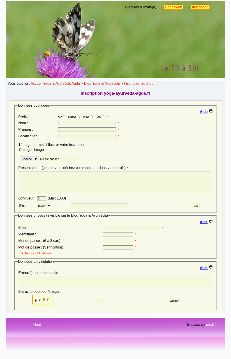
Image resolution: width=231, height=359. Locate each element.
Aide (204, 112)
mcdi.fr (211, 331)
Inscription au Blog (139, 83)
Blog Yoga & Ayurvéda (102, 83)
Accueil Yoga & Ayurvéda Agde (55, 83)
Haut (37, 331)
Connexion (173, 7)
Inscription (200, 7)
